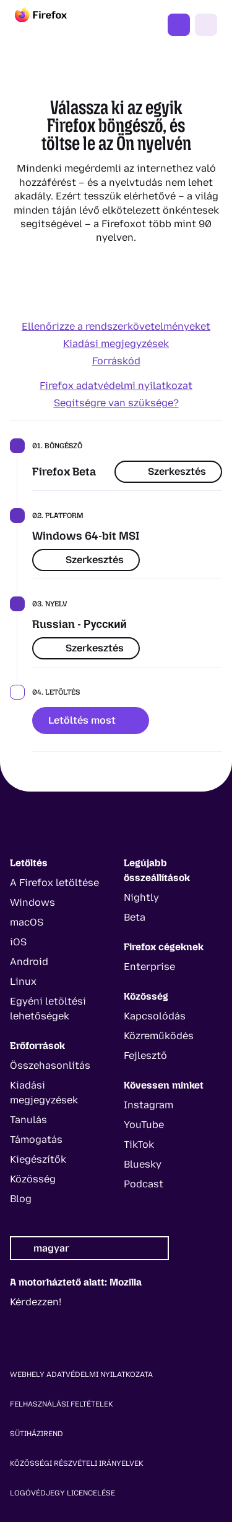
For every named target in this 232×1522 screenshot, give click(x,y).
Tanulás (28, 1120)
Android (29, 962)
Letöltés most (90, 720)
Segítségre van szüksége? (116, 403)
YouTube (144, 1125)
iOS (18, 942)
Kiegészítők (38, 1159)
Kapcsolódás (155, 1016)
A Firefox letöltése (54, 883)
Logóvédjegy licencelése (62, 1493)
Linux (23, 981)
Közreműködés (159, 1036)
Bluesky (142, 1164)
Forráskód (116, 361)
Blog (21, 1199)
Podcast (143, 1184)
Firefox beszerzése (179, 25)
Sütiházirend (36, 1433)
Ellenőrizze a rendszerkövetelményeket (116, 326)
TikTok (139, 1144)
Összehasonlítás (50, 1065)
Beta (134, 917)
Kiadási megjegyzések (116, 343)
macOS (26, 922)
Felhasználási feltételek (61, 1404)
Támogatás (36, 1139)
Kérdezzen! (35, 1302)
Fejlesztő (145, 1055)
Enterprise (149, 966)
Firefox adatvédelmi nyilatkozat (116, 385)
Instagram (148, 1105)
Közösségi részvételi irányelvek (77, 1463)
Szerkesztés (168, 471)
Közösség (33, 1179)
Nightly (141, 897)
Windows (32, 902)
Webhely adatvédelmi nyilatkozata (81, 1374)
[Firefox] (52, 24)
